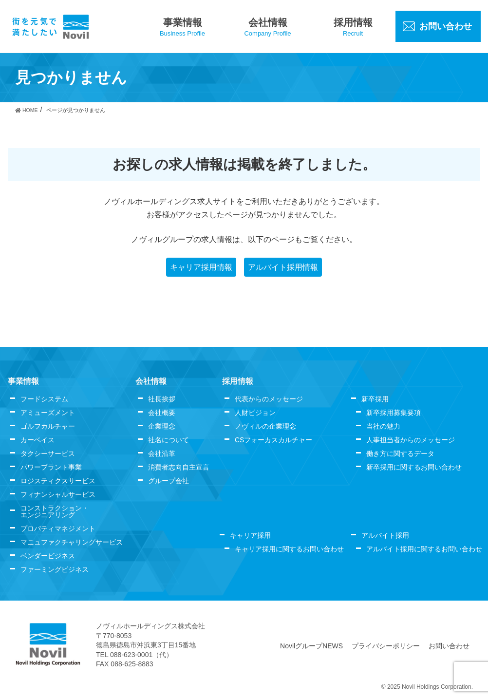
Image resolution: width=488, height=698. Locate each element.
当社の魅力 (383, 426)
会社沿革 (161, 453)
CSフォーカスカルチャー (273, 440)
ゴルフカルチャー (47, 426)
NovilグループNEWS (311, 646)
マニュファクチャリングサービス (71, 542)
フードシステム (44, 399)
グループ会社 (168, 481)
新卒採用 (375, 399)
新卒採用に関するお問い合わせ (414, 467)
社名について (168, 440)
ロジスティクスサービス (57, 481)
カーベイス (37, 440)
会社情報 (151, 381)
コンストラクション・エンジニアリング (54, 511)
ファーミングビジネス (54, 569)
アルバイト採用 (385, 535)
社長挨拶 (161, 399)
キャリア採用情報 (201, 267)
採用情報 (237, 381)
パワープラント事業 (51, 467)
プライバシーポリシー (386, 646)
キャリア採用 (250, 535)
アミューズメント (47, 412)
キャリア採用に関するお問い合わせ (289, 549)
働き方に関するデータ (400, 453)
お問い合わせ (449, 646)
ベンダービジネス (47, 556)
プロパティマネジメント (57, 528)
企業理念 (161, 426)
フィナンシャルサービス (57, 494)
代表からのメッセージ (269, 399)
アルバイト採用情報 (283, 267)
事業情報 (23, 381)
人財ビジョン (255, 412)
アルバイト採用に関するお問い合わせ (424, 549)
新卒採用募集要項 (393, 412)
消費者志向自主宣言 (178, 467)
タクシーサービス (47, 453)
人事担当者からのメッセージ (410, 440)
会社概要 (161, 412)
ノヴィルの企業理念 (265, 426)
